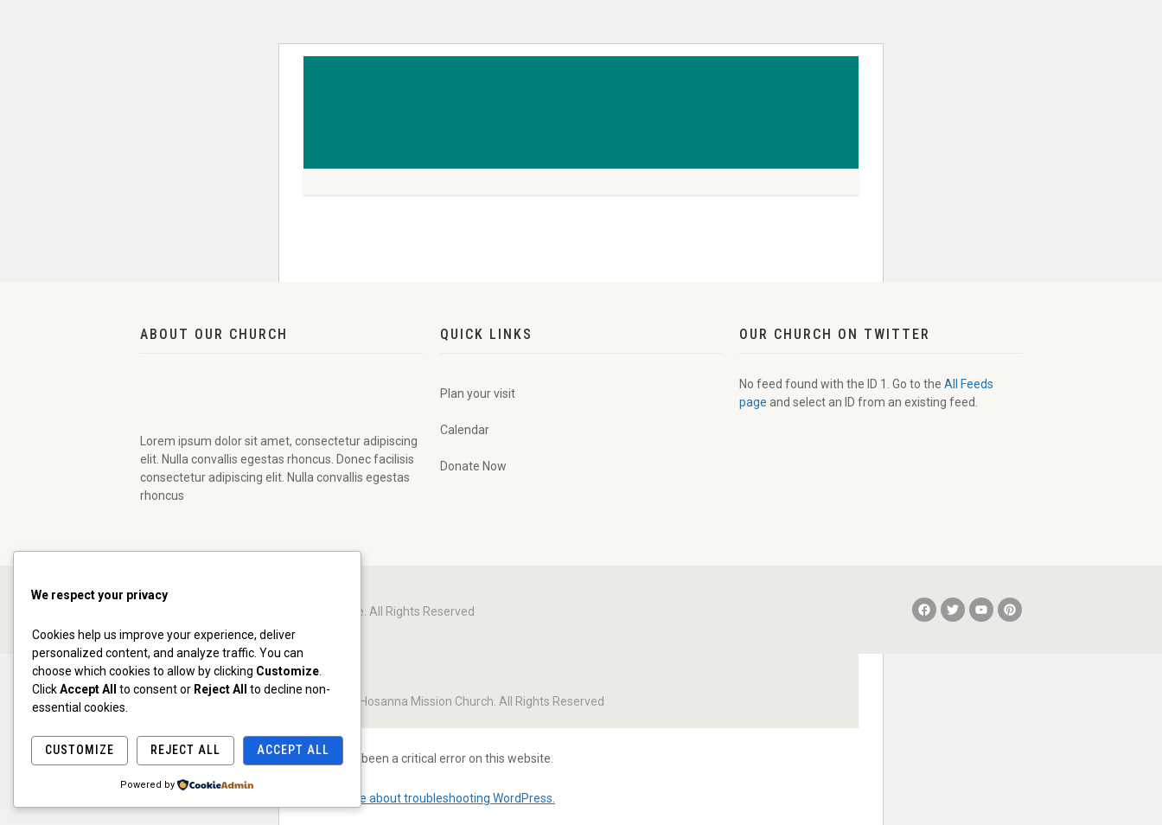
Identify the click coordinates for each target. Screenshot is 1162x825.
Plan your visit (477, 393)
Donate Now (473, 466)
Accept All (293, 750)
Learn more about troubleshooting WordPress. (429, 798)
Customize (79, 750)
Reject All (185, 750)
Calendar (464, 430)
